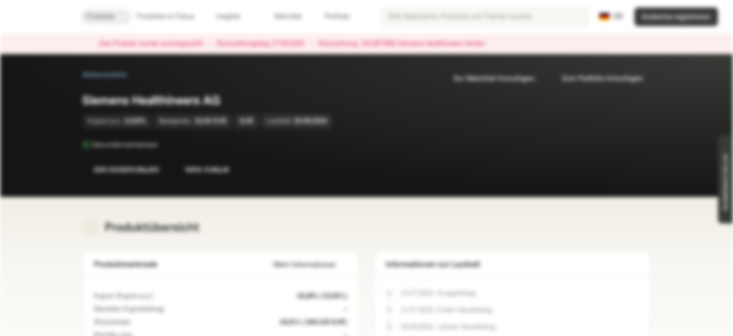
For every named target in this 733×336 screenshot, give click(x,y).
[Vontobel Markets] (40, 17)
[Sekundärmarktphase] (164, 144)
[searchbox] (485, 16)
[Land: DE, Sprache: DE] (611, 16)
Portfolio (331, 17)
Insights (234, 17)
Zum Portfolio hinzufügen (597, 79)
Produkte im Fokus (171, 17)
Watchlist (282, 17)
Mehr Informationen (310, 265)
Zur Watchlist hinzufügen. (489, 79)
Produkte (106, 17)
